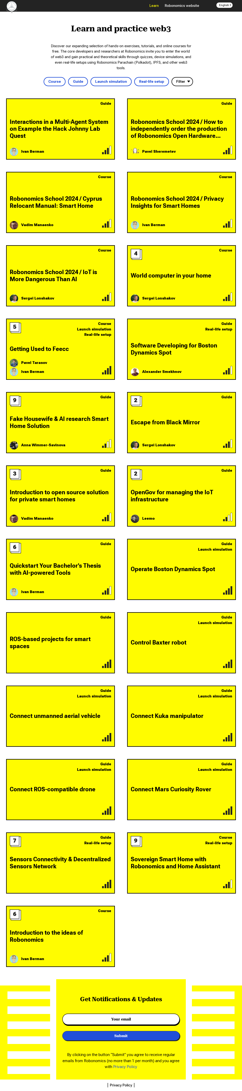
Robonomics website (182, 5)
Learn (154, 5)
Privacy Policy (125, 1066)
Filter (180, 81)
